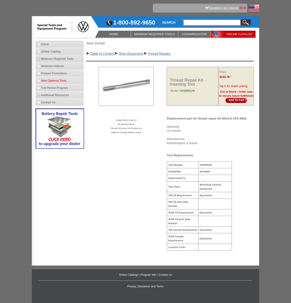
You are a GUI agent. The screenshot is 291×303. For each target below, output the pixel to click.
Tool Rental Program (54, 87)
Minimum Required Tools (57, 58)
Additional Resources (55, 95)
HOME (113, 34)
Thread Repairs (159, 53)
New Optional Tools (53, 80)
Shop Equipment (131, 53)
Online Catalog (50, 51)
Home (45, 44)
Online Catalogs (129, 274)
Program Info (148, 274)
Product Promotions (54, 73)
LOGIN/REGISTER (194, 34)
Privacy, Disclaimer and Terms (145, 286)
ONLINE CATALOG (239, 34)
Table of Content (102, 53)
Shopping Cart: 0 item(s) (224, 8)
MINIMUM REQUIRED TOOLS (154, 34)
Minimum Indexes (52, 66)
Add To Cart (236, 100)
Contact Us (48, 102)
